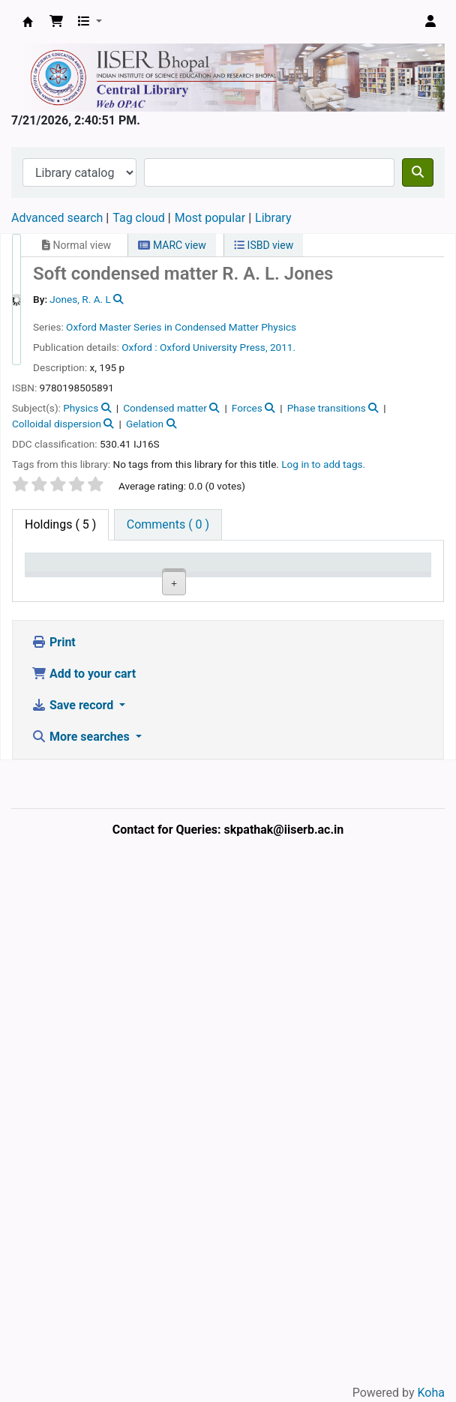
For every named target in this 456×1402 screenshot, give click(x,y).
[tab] (168, 525)
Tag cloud (138, 218)
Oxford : (139, 347)
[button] (56, 22)
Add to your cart (84, 1201)
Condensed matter (165, 408)
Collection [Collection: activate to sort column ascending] (194, 583)
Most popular (210, 218)
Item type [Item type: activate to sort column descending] (45, 576)
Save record (74, 1232)
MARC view (172, 245)
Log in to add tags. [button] (323, 464)
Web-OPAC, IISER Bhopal (27, 21)
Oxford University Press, (214, 347)
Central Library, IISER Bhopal (125, 747)
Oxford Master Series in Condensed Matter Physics (181, 327)
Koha (431, 1393)
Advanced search (57, 218)
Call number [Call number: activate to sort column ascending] (255, 576)
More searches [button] (82, 1264)
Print (54, 1169)
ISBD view (263, 245)
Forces (247, 408)
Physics (80, 408)
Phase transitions (326, 408)
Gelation (145, 424)
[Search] (418, 172)
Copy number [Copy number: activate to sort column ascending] (324, 576)
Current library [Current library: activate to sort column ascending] (120, 576)
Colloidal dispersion (56, 424)
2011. (283, 347)
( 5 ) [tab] (60, 524)
